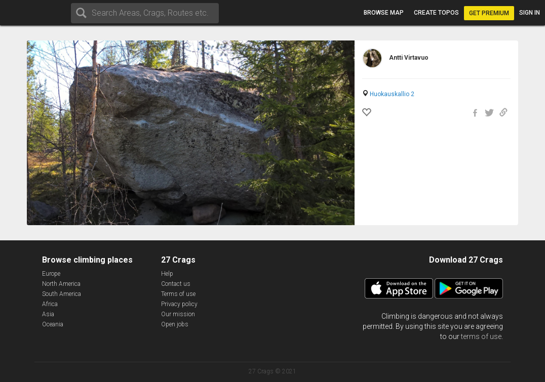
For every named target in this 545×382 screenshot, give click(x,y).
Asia (48, 314)
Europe (51, 273)
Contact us (175, 283)
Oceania (52, 324)
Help (167, 273)
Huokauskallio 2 (392, 94)
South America (61, 294)
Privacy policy (179, 304)
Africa (50, 304)
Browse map (384, 12)
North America (61, 283)
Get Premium (489, 13)
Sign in (529, 12)
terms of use (481, 336)
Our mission (178, 314)
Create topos (436, 12)
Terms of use (178, 294)
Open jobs (174, 324)
